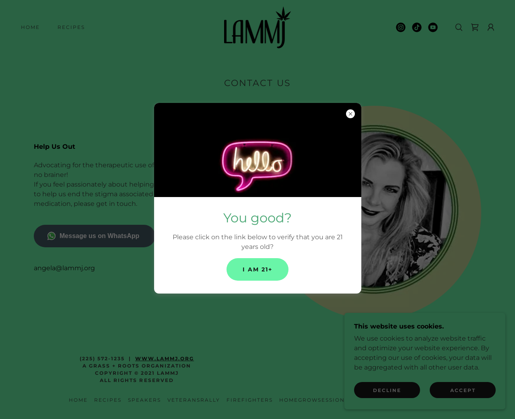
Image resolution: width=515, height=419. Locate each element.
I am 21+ (257, 269)
